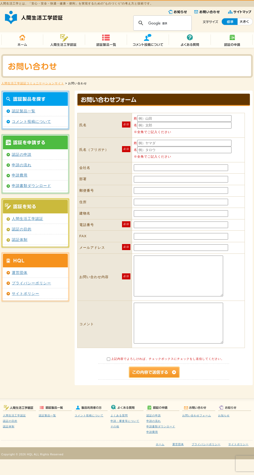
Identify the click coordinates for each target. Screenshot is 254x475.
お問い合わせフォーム (196, 431)
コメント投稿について (31, 122)
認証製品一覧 (23, 111)
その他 (115, 442)
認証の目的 (21, 229)
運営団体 (19, 273)
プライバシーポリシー (31, 283)
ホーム (160, 460)
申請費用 (19, 175)
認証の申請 (21, 155)
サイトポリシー (25, 294)
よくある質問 (119, 431)
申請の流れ (21, 165)
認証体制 (19, 240)
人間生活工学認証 (27, 219)
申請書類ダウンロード (31, 186)
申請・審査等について (125, 436)
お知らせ (224, 431)
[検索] (161, 23)
